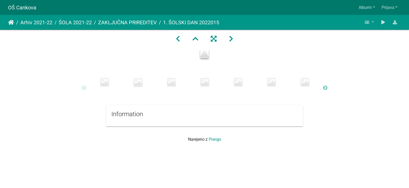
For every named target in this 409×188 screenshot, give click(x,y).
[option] (104, 82)
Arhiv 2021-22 (36, 22)
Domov (11, 22)
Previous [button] (84, 88)
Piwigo (215, 139)
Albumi (365, 7)
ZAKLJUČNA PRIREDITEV (127, 22)
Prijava (388, 7)
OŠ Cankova (22, 7)
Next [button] (325, 88)
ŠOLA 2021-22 (75, 22)
